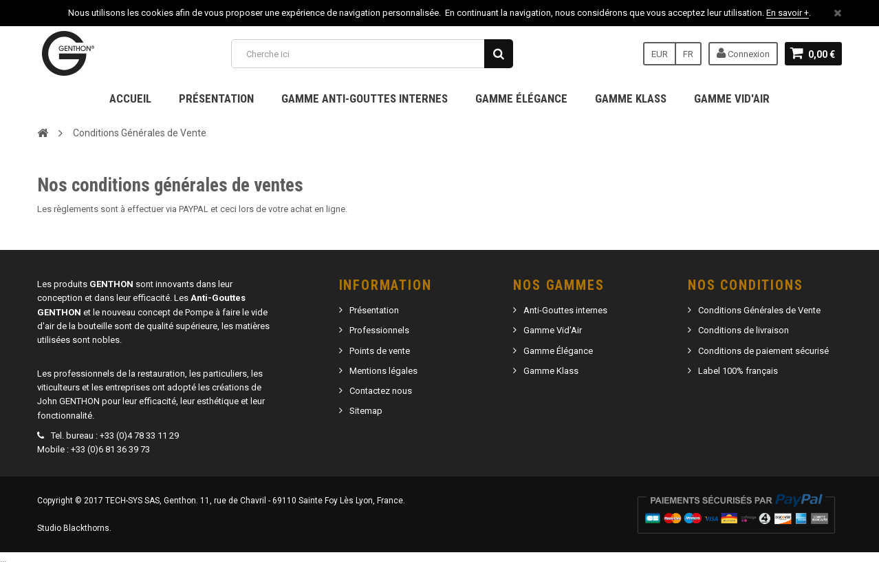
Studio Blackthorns (73, 528)
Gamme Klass (630, 98)
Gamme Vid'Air (732, 98)
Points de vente (379, 351)
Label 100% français (738, 371)
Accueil (130, 98)
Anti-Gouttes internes (565, 310)
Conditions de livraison (743, 330)
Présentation (216, 98)
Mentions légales (383, 371)
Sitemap (365, 411)
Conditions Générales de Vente (759, 310)
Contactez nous (380, 391)
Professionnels (379, 330)
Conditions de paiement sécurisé (763, 351)
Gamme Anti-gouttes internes (364, 98)
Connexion (743, 53)
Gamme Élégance (521, 98)
